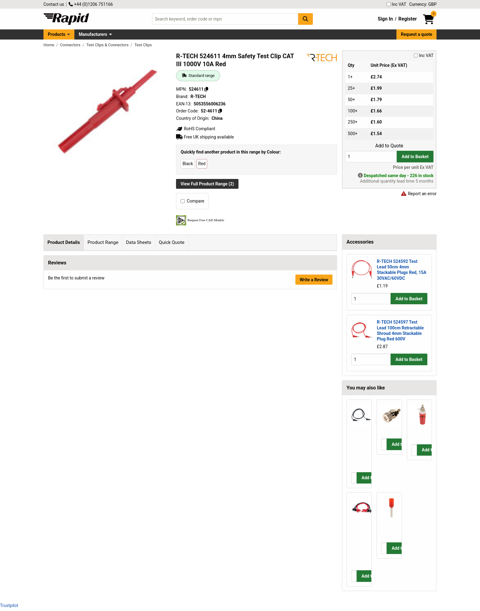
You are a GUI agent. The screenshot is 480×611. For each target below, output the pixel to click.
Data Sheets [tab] (138, 242)
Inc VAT (396, 4)
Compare (192, 201)
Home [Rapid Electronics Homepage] (49, 45)
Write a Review (314, 420)
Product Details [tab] (63, 242)
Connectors (70, 45)
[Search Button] (305, 19)
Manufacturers (93, 34)
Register (407, 19)
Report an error (418, 194)
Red (202, 163)
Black (187, 163)
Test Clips (143, 45)
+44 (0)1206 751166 (91, 4)
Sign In (385, 19)
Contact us (53, 4)
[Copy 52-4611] (220, 111)
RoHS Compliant (195, 128)
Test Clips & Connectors (107, 45)
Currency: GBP (423, 4)
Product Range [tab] (103, 242)
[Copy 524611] (206, 89)
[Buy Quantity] (371, 156)
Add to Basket (415, 156)
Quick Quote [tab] (172, 242)
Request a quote (416, 34)
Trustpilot (9, 605)
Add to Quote (389, 145)
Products (56, 34)
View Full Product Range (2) (207, 183)
